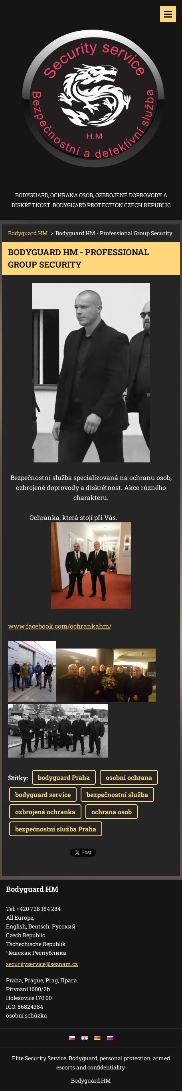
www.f (18, 626)
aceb (35, 626)
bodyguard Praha (64, 777)
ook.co (51, 626)
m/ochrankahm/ (86, 626)
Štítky (17, 778)
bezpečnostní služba (117, 794)
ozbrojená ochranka (45, 811)
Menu (168, 14)
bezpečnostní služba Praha (55, 829)
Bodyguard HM (28, 233)
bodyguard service (43, 794)
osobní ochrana (129, 777)
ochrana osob (111, 811)
